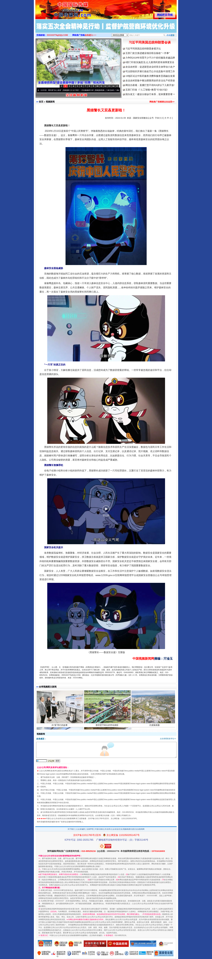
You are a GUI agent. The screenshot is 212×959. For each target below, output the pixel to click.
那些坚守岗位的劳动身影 (107, 726)
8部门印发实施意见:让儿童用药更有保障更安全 (149, 62)
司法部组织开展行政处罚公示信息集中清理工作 (150, 71)
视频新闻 (50, 101)
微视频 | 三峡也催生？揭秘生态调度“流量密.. (117, 90)
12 (105, 86)
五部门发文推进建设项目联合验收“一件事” (147, 53)
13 (109, 86)
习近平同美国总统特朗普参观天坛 (143, 48)
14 (113, 86)
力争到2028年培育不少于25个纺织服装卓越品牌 (150, 57)
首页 (41, 101)
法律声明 (89, 829)
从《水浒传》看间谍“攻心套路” (51, 90)
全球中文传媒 (59, 8)
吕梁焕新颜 (154, 726)
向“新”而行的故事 (60, 726)
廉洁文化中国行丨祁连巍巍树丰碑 (81, 90)
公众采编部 (80, 829)
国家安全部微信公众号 (143, 118)
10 (97, 86)
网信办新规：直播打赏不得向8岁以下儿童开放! (149, 85)
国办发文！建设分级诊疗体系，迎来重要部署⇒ (150, 94)
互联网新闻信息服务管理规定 (82, 777)
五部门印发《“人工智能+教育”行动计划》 (147, 89)
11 (101, 86)
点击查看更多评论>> (168, 739)
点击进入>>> (90, 35)
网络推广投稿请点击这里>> (161, 102)
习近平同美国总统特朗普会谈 (150, 42)
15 (117, 86)
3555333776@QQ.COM (57, 35)
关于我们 (71, 829)
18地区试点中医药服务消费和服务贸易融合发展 (150, 76)
